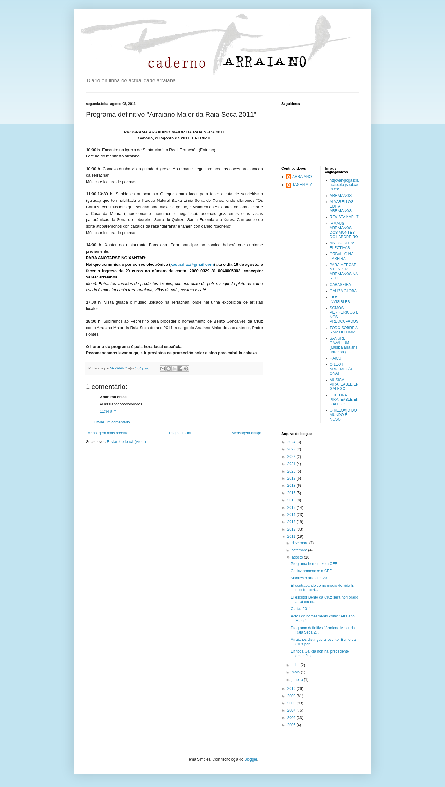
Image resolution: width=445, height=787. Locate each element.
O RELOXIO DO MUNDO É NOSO (343, 415)
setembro (300, 550)
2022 (292, 457)
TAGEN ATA (302, 185)
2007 (292, 710)
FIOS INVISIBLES (340, 299)
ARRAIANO (302, 176)
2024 (292, 442)
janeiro (298, 679)
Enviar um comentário (112, 422)
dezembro (300, 543)
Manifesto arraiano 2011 (311, 578)
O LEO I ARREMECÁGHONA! (343, 369)
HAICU (335, 358)
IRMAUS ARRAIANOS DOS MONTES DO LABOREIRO (344, 230)
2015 (292, 507)
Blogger (251, 759)
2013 (292, 522)
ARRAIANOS (341, 195)
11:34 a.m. (109, 411)
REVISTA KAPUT (344, 217)
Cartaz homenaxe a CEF (311, 571)
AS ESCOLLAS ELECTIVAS (343, 245)
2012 (292, 529)
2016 (292, 500)
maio (296, 672)
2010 (292, 688)
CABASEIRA (340, 285)
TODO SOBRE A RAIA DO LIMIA (344, 330)
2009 (292, 696)
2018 (292, 485)
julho (296, 665)
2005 (292, 725)
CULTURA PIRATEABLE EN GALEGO (344, 399)
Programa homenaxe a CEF (314, 564)
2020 (292, 471)
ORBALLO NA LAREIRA (341, 256)
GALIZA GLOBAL (344, 291)
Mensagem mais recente (108, 433)
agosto (298, 557)
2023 (292, 449)
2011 (292, 536)
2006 (292, 718)
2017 (292, 493)
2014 (292, 515)
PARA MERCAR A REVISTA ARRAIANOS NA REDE (344, 271)
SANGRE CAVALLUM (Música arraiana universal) (343, 345)
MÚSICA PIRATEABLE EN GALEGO (344, 384)
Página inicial (180, 433)
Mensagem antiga (246, 433)
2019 (292, 478)
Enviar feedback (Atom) (126, 442)
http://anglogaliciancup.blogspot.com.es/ (344, 185)
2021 (292, 464)
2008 (292, 703)
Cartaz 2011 (301, 609)
